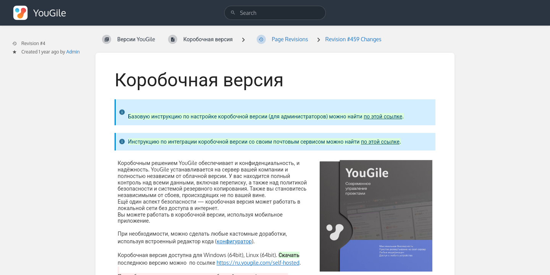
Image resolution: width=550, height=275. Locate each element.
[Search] (233, 13)
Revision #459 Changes (353, 39)
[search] (275, 13)
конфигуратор (234, 241)
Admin (73, 52)
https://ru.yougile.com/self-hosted (258, 262)
